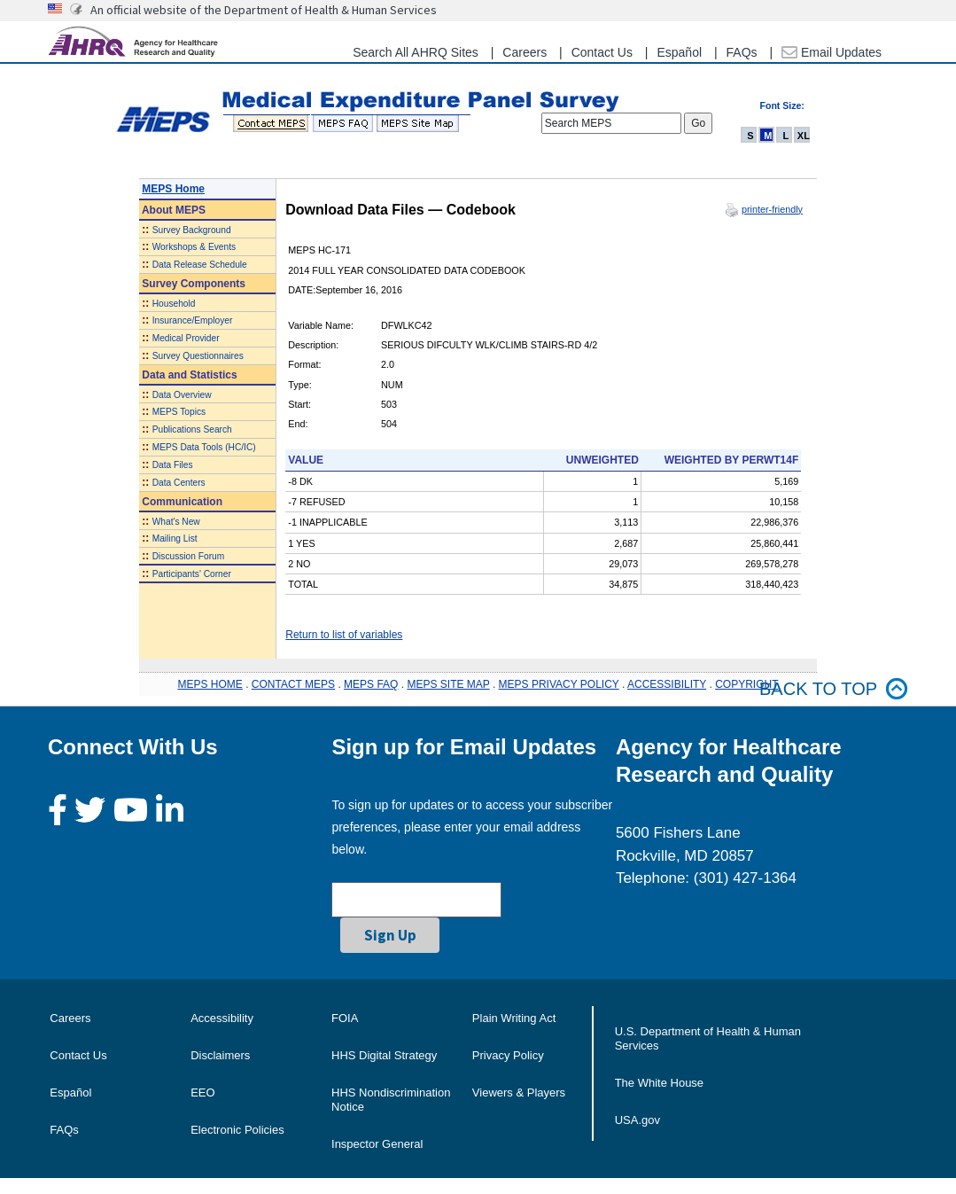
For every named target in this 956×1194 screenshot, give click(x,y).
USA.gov (637, 1120)
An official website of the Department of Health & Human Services (263, 10)
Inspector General (377, 1144)
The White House (659, 1082)
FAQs (742, 52)
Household (174, 303)
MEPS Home (173, 189)
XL (803, 135)
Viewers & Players (518, 1092)
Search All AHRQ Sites (415, 52)
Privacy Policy (508, 1055)
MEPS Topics (179, 412)
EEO (202, 1092)
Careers (524, 52)
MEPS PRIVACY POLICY (559, 684)
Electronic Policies (237, 1129)
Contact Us (602, 52)
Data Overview (182, 395)
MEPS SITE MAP (448, 684)
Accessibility (221, 1018)
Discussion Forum (188, 556)
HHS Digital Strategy (384, 1055)
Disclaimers (220, 1055)
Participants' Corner (191, 574)
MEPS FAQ (371, 684)
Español (679, 52)
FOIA (344, 1018)
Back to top (833, 689)
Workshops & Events (194, 247)
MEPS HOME (209, 684)
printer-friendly (772, 209)
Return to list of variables (343, 634)
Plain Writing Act (514, 1018)
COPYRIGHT (746, 684)
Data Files (172, 465)
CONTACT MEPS (293, 684)
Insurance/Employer (192, 320)
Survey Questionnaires (198, 356)
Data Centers (179, 483)
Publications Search (192, 429)
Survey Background (191, 230)
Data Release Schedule (199, 264)
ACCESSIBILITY (666, 684)
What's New (176, 522)
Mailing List (175, 538)
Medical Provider (186, 338)
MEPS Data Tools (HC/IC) (204, 447)
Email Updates (831, 52)
